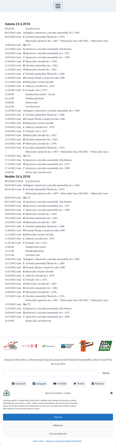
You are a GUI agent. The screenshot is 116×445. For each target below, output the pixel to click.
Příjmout (58, 417)
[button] (111, 393)
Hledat (106, 373)
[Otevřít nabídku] (58, 6)
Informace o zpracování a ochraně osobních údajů (64, 441)
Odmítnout (58, 425)
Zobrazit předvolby (58, 433)
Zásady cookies (38, 441)
